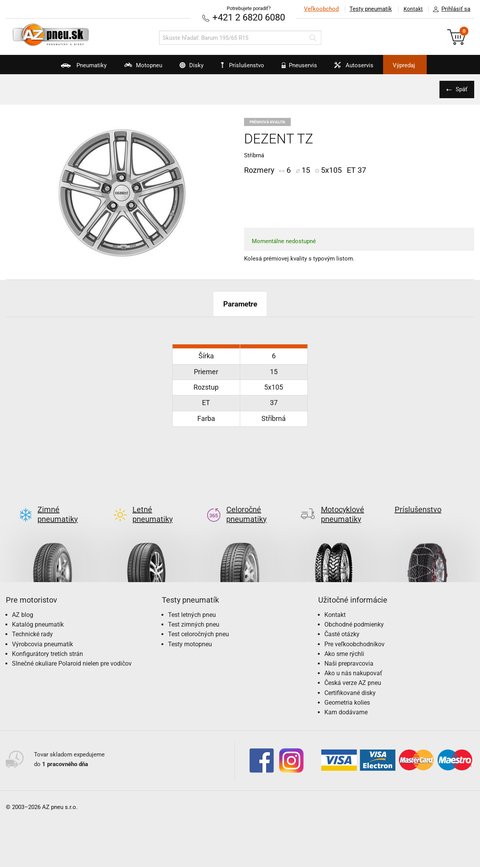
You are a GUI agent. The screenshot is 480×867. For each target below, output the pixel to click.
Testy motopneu (190, 631)
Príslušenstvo (244, 65)
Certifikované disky (350, 680)
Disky (185, 68)
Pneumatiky (69, 68)
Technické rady (32, 621)
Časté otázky (342, 621)
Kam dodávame (346, 699)
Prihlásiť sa (449, 9)
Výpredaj (415, 65)
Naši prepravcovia (348, 651)
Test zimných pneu (193, 612)
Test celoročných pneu (198, 621)
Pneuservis (300, 68)
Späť (460, 89)
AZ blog (22, 602)
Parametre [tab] (240, 303)
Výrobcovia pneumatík (42, 631)
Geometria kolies (347, 689)
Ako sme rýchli (344, 641)
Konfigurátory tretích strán (47, 641)
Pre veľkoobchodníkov (354, 631)
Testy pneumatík (368, 8)
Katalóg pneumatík (38, 612)
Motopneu (132, 68)
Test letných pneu (192, 602)
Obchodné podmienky (354, 612)
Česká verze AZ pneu (352, 670)
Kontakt (412, 8)
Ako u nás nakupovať (353, 660)
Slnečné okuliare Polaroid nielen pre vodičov (72, 651)
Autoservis (358, 68)
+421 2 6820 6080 (248, 17)
